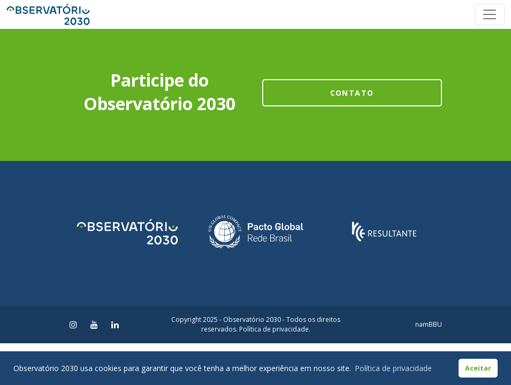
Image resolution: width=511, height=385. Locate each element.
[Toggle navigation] (490, 14)
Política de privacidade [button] (393, 368)
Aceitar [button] (478, 368)
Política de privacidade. (274, 329)
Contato (352, 93)
